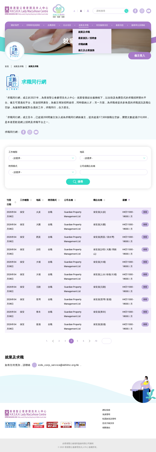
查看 (145, 212)
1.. (47, 341)
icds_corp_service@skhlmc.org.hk (58, 365)
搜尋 (80, 181)
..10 (95, 341)
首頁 (7, 66)
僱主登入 (139, 55)
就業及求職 (19, 66)
